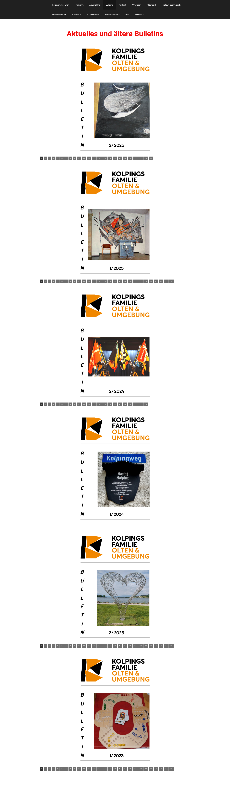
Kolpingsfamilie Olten (60, 5)
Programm (79, 5)
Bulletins (109, 5)
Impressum (139, 14)
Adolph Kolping (93, 14)
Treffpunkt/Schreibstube (171, 5)
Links (127, 14)
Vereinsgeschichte (59, 14)
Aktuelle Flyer (94, 5)
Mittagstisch (151, 5)
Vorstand (122, 5)
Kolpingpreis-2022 (112, 14)
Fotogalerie (76, 14)
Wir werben (136, 5)
